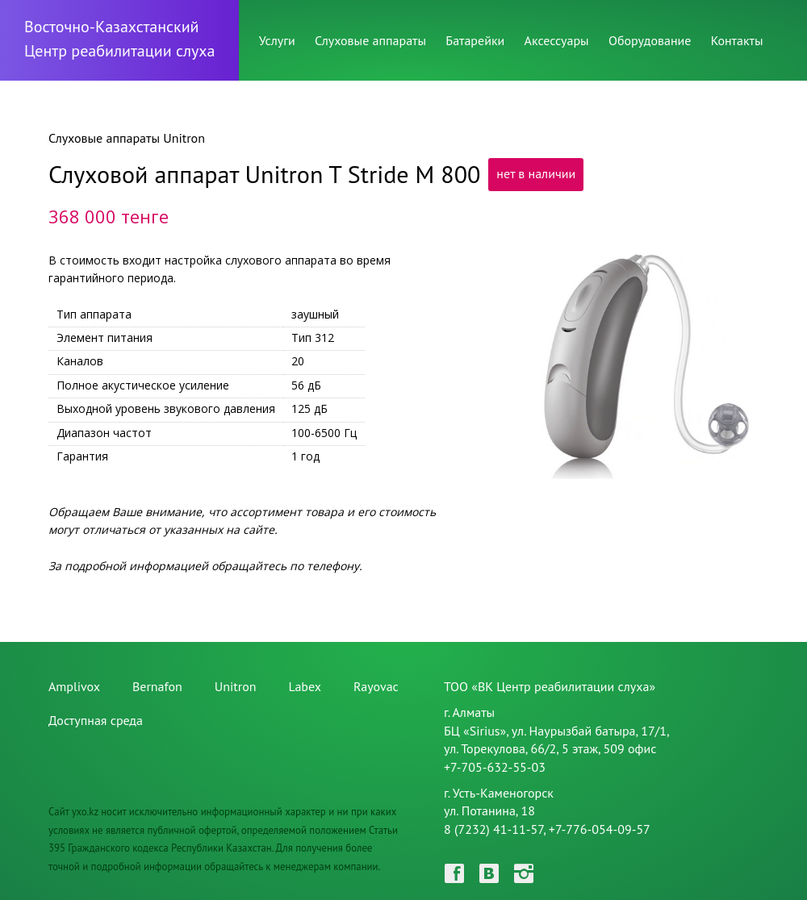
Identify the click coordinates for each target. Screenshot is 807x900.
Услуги (277, 40)
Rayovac (376, 686)
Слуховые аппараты (370, 40)
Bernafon (157, 686)
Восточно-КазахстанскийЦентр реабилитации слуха (119, 38)
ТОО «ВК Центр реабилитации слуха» (549, 686)
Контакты (737, 40)
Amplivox (74, 686)
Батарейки (474, 40)
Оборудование (649, 40)
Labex (304, 686)
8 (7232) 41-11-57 (493, 829)
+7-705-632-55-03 (495, 767)
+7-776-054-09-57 (599, 829)
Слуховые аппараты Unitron (126, 138)
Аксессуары (557, 40)
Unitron (236, 686)
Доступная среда (95, 720)
